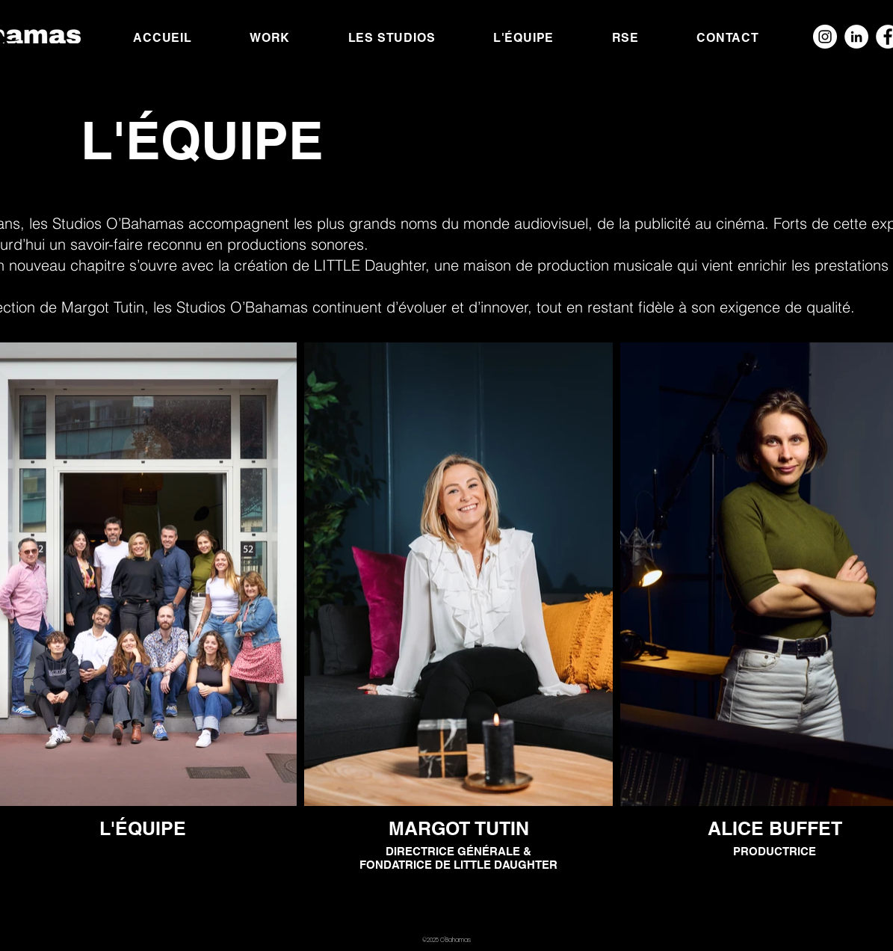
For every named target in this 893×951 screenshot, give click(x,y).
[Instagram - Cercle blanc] (825, 37)
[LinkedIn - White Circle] (856, 37)
